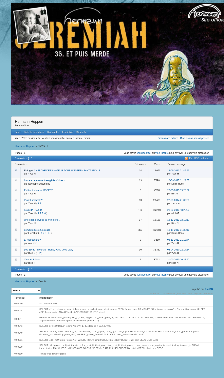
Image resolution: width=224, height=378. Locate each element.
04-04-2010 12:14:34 (178, 249)
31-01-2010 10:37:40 (178, 259)
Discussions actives (168, 138)
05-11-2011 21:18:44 (178, 239)
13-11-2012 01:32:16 (178, 230)
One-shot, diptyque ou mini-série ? (42, 220)
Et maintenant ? (32, 239)
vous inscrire (162, 153)
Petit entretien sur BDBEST (38, 190)
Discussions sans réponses (194, 138)
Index (18, 132)
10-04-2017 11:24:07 (178, 180)
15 (48, 233)
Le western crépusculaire (37, 230)
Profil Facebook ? (33, 200)
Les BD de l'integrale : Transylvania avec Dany (48, 249)
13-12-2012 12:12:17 (178, 220)
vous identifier (144, 153)
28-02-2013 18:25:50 (178, 210)
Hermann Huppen (29, 122)
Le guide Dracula (33, 210)
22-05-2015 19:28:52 (178, 190)
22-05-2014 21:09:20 (178, 200)
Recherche (53, 132)
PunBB (209, 289)
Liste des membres (34, 132)
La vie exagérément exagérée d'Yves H (44, 180)
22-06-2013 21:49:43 (178, 170)
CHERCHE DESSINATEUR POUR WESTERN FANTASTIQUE (67, 170)
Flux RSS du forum (199, 158)
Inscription (67, 132)
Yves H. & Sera (32, 259)
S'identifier (81, 132)
